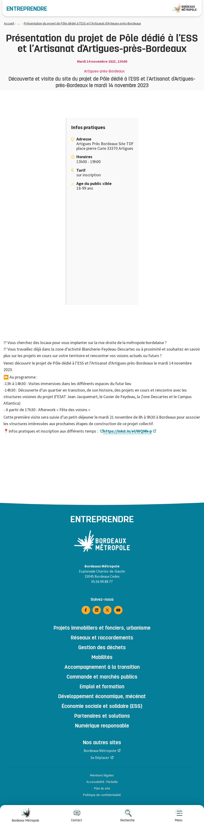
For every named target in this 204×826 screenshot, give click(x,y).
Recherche (127, 815)
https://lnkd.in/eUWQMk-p (127, 431)
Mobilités (102, 657)
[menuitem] (178, 815)
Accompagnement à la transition (102, 667)
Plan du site (102, 788)
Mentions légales (102, 775)
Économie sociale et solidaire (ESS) (102, 706)
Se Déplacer (100, 757)
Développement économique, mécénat (102, 697)
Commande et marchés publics (102, 677)
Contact (76, 815)
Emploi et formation (102, 687)
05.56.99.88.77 (102, 581)
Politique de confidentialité (102, 795)
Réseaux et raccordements (102, 638)
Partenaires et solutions (102, 716)
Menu (179, 815)
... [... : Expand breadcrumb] (19, 23)
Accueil (9, 23)
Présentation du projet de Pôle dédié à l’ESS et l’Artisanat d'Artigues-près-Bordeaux (82, 23)
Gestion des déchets (102, 648)
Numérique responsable (102, 726)
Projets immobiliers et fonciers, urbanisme (102, 628)
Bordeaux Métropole (25, 815)
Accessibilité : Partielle (102, 782)
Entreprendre (27, 9)
